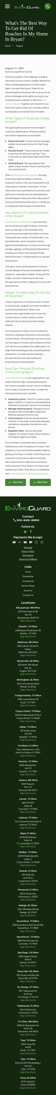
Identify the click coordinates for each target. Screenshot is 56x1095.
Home (28, 571)
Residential (28, 576)
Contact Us (28, 595)
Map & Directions (28, 620)
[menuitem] (28, 547)
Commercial (28, 581)
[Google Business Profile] (25, 531)
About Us (28, 590)
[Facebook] (30, 531)
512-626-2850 (28, 520)
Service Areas (28, 585)
